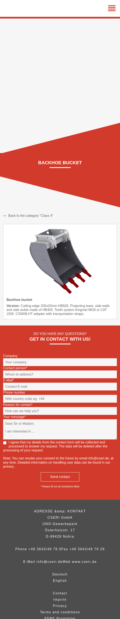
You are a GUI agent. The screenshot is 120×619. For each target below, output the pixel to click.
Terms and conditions (60, 612)
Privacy (60, 606)
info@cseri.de (98, 458)
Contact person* (15, 368)
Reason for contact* (18, 404)
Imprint (60, 599)
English (60, 580)
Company (10, 356)
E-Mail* (8, 380)
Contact (60, 593)
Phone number (14, 392)
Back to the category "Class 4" (28, 216)
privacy (8, 466)
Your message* (14, 417)
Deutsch (60, 574)
